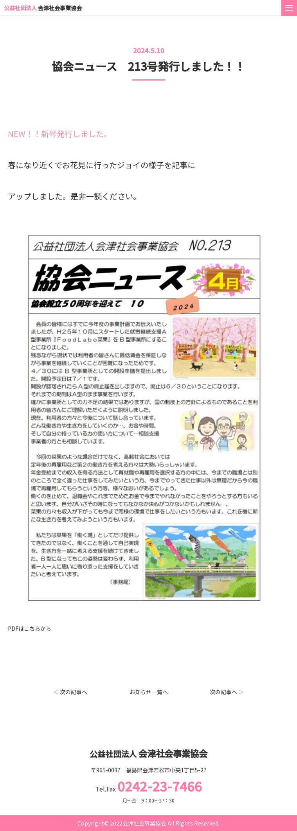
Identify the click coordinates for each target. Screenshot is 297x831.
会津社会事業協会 (43, 8)
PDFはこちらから (29, 628)
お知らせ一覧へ (149, 692)
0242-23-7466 (159, 786)
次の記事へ (70, 692)
